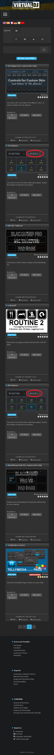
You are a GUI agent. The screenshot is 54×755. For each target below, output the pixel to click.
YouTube (18, 734)
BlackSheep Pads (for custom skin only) (25, 465)
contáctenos (18, 705)
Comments (24, 140)
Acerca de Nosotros (21, 703)
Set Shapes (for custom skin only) (22, 66)
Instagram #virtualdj (22, 736)
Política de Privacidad (22, 710)
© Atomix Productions (27, 752)
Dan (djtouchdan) (42, 254)
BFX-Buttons (13, 386)
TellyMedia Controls (16, 545)
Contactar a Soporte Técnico (24, 674)
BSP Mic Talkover (15, 226)
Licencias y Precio (20, 653)
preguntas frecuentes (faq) (24, 679)
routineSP (12, 306)
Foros (16, 684)
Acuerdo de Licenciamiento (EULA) (27, 713)
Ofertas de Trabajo (21, 708)
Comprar (17, 648)
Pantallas (17, 655)
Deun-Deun (44, 174)
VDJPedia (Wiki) (20, 682)
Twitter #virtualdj (21, 739)
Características (19, 650)
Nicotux (45, 95)
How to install (36, 140)
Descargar (17, 645)
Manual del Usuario (21, 676)
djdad (46, 574)
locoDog (45, 334)
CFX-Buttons (13, 146)
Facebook (18, 731)
